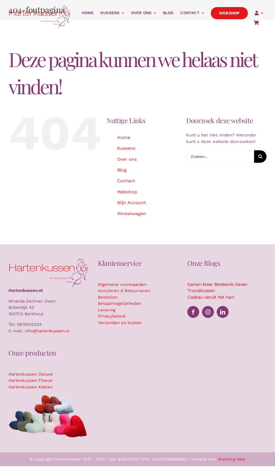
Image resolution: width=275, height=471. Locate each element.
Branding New (231, 459)
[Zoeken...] (220, 156)
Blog (122, 170)
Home (123, 137)
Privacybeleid (111, 316)
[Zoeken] (260, 156)
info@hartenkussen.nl (47, 330)
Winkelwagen (131, 213)
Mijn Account (131, 202)
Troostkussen (201, 290)
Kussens (126, 148)
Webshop (127, 191)
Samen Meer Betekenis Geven (217, 284)
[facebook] (193, 312)
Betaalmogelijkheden (119, 303)
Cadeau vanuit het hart (210, 297)
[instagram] (208, 312)
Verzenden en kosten (120, 322)
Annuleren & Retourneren (124, 290)
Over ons (127, 159)
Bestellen (108, 297)
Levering (106, 309)
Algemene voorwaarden (122, 284)
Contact (126, 180)
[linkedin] (223, 312)
